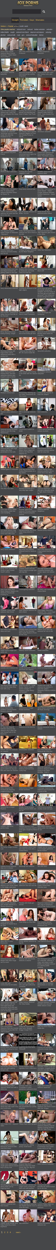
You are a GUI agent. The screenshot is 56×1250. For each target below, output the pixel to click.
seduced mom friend (22, 32)
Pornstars (24, 20)
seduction (49, 29)
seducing (48, 32)
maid (18, 35)
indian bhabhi (5, 32)
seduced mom (21, 29)
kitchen (41, 35)
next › (18, 1232)
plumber (3, 35)
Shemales (40, 20)
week (26, 26)
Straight (15, 20)
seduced (30, 29)
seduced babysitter (31, 35)
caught (12, 32)
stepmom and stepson (37, 32)
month (21, 26)
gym (23, 35)
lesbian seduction (39, 29)
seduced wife (11, 35)
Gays (32, 20)
